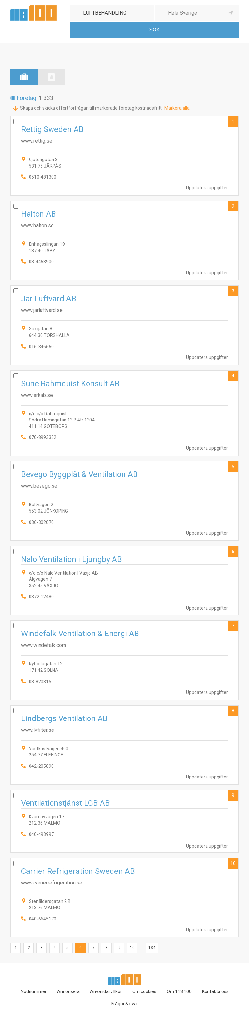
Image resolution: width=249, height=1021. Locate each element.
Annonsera (68, 991)
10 (233, 863)
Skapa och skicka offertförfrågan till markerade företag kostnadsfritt (91, 108)
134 (151, 947)
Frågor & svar (124, 1003)
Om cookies (144, 991)
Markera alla (177, 108)
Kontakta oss (215, 991)
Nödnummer (34, 991)
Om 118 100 (179, 991)
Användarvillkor (106, 991)
